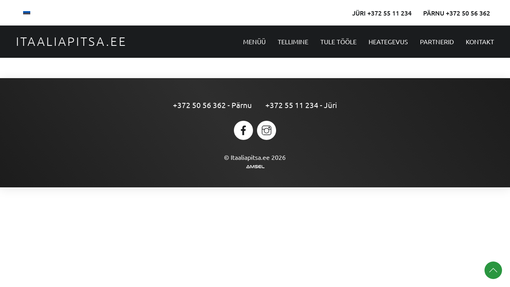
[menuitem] (26, 12)
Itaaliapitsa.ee (71, 41)
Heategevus (388, 41)
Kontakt (480, 41)
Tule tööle (338, 41)
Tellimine (293, 41)
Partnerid (437, 41)
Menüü (254, 41)
